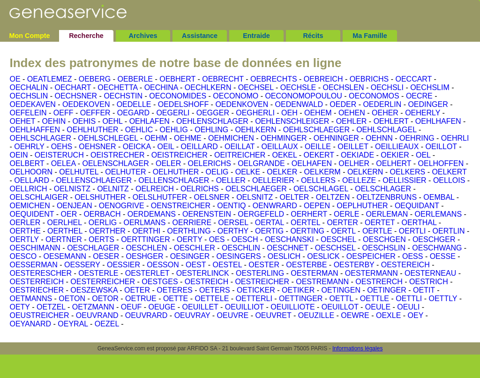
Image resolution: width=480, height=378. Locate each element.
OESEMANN (64, 256)
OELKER (282, 172)
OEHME (188, 138)
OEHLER (351, 121)
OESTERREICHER (102, 282)
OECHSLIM (430, 87)
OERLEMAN (387, 214)
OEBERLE (135, 79)
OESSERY (82, 265)
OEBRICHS (369, 79)
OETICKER (256, 290)
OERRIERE (192, 223)
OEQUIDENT (31, 214)
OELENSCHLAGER (115, 163)
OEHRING (417, 138)
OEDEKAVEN (32, 104)
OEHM (156, 138)
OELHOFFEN (441, 163)
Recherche (86, 35)
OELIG (217, 172)
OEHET (22, 121)
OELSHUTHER (100, 197)
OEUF (131, 307)
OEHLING (211, 130)
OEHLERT (391, 121)
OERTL (343, 231)
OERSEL (233, 223)
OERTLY (23, 239)
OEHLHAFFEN (34, 130)
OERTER (342, 223)
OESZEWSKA (93, 290)
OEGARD (133, 113)
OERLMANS (145, 223)
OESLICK (323, 256)
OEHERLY (422, 113)
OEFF (63, 113)
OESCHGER (434, 239)
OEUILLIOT (244, 307)
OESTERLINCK (202, 273)
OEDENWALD (299, 104)
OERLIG (103, 223)
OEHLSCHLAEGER (316, 130)
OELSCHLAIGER (38, 197)
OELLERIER (273, 180)
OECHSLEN (343, 87)
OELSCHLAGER (383, 189)
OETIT (424, 290)
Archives (143, 35)
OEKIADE (357, 155)
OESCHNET (287, 248)
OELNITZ (113, 189)
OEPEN (317, 206)
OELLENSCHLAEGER (94, 180)
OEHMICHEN (231, 138)
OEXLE (388, 315)
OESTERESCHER (40, 273)
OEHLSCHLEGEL (108, 138)
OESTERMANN (371, 273)
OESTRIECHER (36, 290)
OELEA (63, 163)
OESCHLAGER (93, 248)
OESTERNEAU (430, 273)
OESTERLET (147, 273)
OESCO (23, 256)
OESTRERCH (378, 282)
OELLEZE (359, 180)
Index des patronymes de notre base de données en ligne (175, 63)
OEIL (166, 147)
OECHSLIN (28, 96)
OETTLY (442, 298)
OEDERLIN (382, 104)
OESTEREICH (405, 265)
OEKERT (319, 155)
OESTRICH (428, 282)
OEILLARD (199, 147)
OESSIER (123, 265)
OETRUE (141, 298)
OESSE (443, 256)
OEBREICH (323, 79)
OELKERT (449, 172)
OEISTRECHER (117, 155)
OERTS (101, 239)
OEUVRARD (146, 315)
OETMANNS (30, 298)
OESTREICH (206, 282)
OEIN (18, 155)
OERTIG (269, 231)
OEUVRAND (97, 315)
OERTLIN (449, 231)
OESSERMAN (33, 265)
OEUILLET (200, 307)
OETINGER (386, 290)
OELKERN (365, 172)
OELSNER (211, 197)
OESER (106, 256)
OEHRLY (29, 147)
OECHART (72, 87)
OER (69, 214)
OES (217, 239)
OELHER (353, 163)
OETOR (105, 298)
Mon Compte (29, 35)
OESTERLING (260, 273)
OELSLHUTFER (160, 197)
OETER (137, 290)
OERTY (189, 239)
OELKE (247, 172)
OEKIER (395, 155)
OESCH (245, 239)
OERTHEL (64, 231)
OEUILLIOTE (292, 307)
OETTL (341, 298)
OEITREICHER (239, 155)
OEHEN (351, 113)
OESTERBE (306, 265)
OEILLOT (441, 147)
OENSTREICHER (180, 206)
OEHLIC (139, 130)
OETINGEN (340, 290)
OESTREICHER (262, 282)
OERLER (24, 223)
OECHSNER (75, 96)
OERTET (380, 223)
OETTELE (212, 298)
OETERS (214, 290)
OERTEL (305, 223)
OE (14, 79)
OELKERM (322, 172)
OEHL (112, 121)
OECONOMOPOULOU (303, 96)
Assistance (200, 35)
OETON (72, 298)
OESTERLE (98, 273)
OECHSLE (298, 87)
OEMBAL (438, 197)
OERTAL (269, 223)
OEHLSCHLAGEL (386, 130)
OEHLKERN (255, 130)
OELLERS (318, 180)
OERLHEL (64, 223)
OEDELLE (134, 104)
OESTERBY (354, 265)
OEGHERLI (255, 113)
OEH (289, 113)
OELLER (231, 180)
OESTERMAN (314, 273)
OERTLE (377, 231)
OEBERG (95, 79)
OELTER (294, 197)
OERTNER (63, 239)
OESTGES (160, 282)
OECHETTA (117, 87)
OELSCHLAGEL (320, 189)
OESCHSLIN (383, 248)
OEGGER (212, 113)
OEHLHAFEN (438, 121)
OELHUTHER (176, 172)
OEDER (343, 104)
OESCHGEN (384, 239)
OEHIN (54, 121)
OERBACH (101, 214)
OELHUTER (125, 172)
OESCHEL (338, 239)
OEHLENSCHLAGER (212, 121)
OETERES (174, 290)
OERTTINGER (145, 239)
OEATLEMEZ (49, 79)
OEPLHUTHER (362, 206)
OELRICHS (199, 189)
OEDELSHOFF (183, 104)
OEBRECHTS (273, 79)
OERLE (346, 214)
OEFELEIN (27, 113)
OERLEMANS (438, 214)
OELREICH (154, 189)
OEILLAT (240, 147)
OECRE (419, 96)
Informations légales (357, 348)
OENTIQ (231, 206)
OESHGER (145, 256)
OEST (196, 265)
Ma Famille (369, 35)
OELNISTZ (72, 189)
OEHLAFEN (149, 121)
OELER (168, 163)
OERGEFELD (261, 214)
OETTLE (374, 298)
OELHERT (393, 163)
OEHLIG (174, 130)
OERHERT (309, 214)
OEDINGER (428, 104)
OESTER (263, 265)
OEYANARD (30, 324)
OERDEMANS (152, 214)
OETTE (175, 298)
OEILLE (318, 147)
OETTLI (409, 298)
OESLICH (284, 256)
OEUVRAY (192, 315)
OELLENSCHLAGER (173, 180)
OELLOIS (449, 180)
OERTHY (233, 231)
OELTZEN (333, 197)
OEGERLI (172, 113)
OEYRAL (73, 324)
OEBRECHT (223, 79)
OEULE (377, 307)
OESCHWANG (437, 248)
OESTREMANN (322, 282)
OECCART (413, 79)
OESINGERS (238, 256)
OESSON (163, 265)
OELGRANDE (261, 163)
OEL (423, 155)
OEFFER (95, 113)
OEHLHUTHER (92, 130)
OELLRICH (28, 189)
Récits (313, 35)
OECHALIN (28, 87)
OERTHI (146, 231)
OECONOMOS (374, 96)
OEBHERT (177, 79)
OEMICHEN (29, 206)
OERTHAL (419, 223)
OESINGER (190, 256)
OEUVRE (233, 315)
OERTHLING (189, 231)
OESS (412, 256)
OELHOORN (30, 172)
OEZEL (107, 324)
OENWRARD (275, 206)
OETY (19, 307)
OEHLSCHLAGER (40, 138)
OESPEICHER (371, 256)
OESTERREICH (36, 282)
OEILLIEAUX (397, 147)
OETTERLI (254, 298)
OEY (416, 315)
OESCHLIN (241, 248)
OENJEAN (74, 206)
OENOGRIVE (121, 206)
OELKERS (408, 172)
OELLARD (31, 180)
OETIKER (298, 290)
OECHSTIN (123, 96)
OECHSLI (387, 87)
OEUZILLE (316, 315)
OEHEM (318, 113)
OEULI (408, 307)
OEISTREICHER (179, 155)
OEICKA (137, 147)
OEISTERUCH (59, 155)
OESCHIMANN (34, 248)
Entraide (256, 35)
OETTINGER (300, 298)
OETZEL (51, 307)
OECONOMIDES (177, 96)
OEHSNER (97, 147)
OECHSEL (256, 87)
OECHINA (161, 87)
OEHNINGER (336, 138)
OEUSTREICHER (39, 315)
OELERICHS (209, 163)
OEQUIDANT (417, 206)
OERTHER (107, 231)
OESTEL (227, 265)
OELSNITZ (254, 197)
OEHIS (84, 121)
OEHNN (379, 138)
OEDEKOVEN (86, 104)
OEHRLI (455, 138)
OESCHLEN (146, 248)
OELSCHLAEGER (256, 189)
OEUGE (162, 307)
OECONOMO (235, 96)
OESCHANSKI (289, 239)
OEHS (61, 147)
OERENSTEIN (206, 214)
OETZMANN (93, 307)
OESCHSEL (335, 248)
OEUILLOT (340, 307)
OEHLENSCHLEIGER (292, 121)
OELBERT (26, 163)
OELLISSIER (404, 180)
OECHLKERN (208, 87)
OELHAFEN (312, 163)
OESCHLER (194, 248)
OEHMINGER (284, 138)
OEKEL (284, 155)
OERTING (307, 231)
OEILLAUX (280, 147)
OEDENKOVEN (241, 104)
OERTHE (24, 231)
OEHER (385, 113)
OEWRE (355, 315)
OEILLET (353, 147)
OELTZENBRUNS (386, 197)
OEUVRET (273, 315)
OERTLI (412, 231)
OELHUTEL (78, 172)
